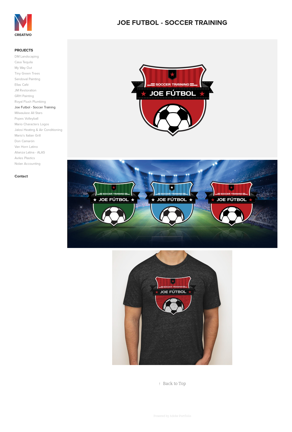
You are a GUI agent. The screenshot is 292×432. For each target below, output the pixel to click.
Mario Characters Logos (32, 124)
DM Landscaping (27, 56)
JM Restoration (25, 90)
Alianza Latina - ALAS (30, 152)
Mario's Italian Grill (28, 135)
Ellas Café (22, 84)
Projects (24, 50)
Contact (21, 176)
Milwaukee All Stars (29, 112)
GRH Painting (24, 96)
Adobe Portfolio (180, 416)
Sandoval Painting (27, 79)
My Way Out (23, 67)
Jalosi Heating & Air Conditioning (38, 129)
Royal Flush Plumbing (30, 101)
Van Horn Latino (26, 146)
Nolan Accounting (27, 163)
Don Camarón (25, 141)
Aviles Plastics (25, 158)
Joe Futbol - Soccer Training (35, 107)
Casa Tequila (24, 62)
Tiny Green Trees (27, 73)
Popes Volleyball (26, 118)
